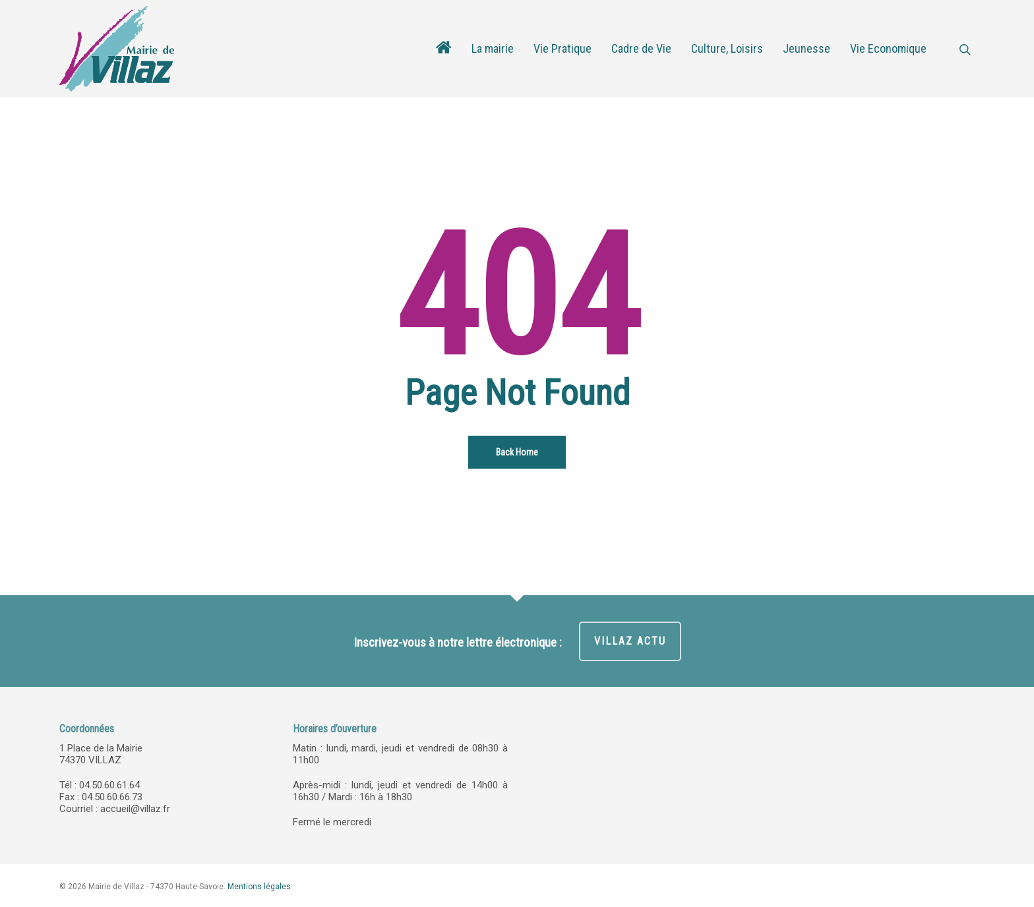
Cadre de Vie (641, 48)
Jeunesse (806, 48)
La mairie (492, 48)
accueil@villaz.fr (135, 809)
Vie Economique (888, 48)
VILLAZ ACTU (630, 641)
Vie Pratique (562, 48)
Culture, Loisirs (727, 48)
